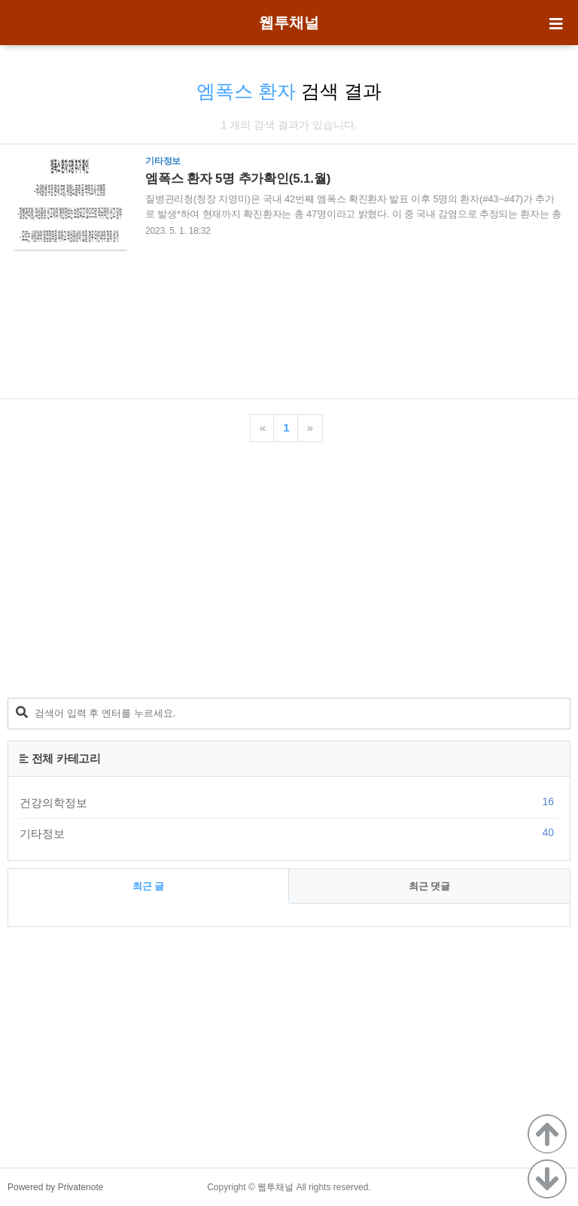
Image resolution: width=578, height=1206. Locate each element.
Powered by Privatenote (55, 1187)
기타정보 (289, 833)
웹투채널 (289, 22)
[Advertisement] (289, 322)
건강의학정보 (289, 802)
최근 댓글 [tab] (430, 886)
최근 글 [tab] (148, 886)
